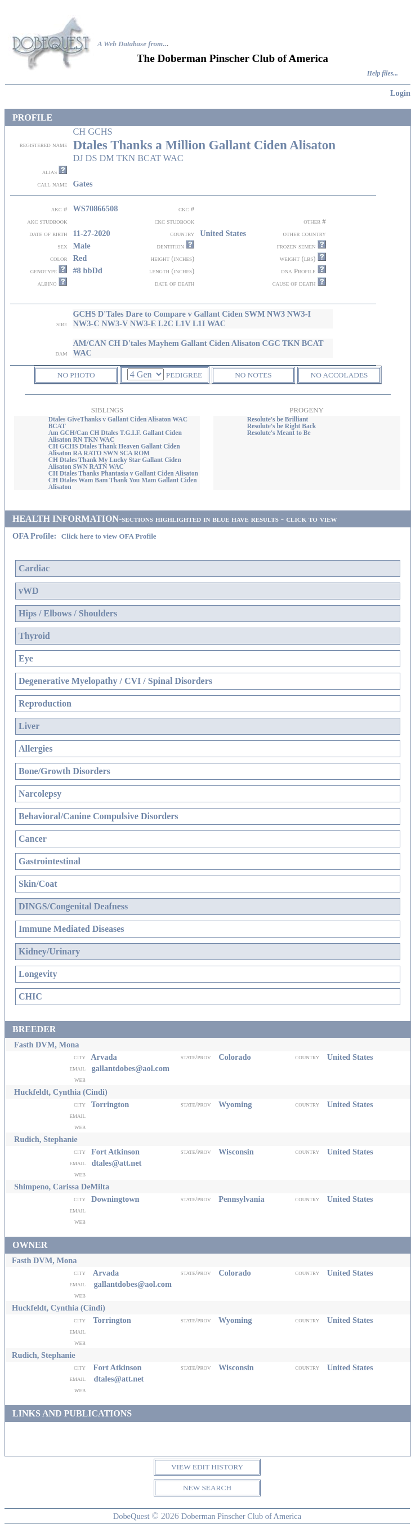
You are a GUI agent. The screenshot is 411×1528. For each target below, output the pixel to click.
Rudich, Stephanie (46, 1139)
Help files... (382, 73)
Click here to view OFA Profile (109, 536)
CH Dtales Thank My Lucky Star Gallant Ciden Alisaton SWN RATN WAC (114, 463)
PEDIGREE (184, 375)
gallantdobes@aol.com (130, 1068)
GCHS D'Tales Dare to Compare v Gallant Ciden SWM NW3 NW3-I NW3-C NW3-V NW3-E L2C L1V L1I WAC (192, 318)
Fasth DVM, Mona (46, 1044)
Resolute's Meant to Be (279, 432)
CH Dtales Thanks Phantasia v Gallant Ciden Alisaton (123, 473)
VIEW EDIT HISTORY (207, 1467)
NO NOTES (253, 375)
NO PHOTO (76, 375)
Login (400, 92)
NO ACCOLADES (339, 375)
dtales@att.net (116, 1162)
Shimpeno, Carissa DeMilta (61, 1186)
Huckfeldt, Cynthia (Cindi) (61, 1091)
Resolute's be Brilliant (278, 419)
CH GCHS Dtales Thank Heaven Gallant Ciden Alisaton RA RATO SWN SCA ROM (114, 449)
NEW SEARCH (207, 1487)
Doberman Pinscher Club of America (241, 1516)
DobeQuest (131, 1516)
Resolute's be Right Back (281, 426)
